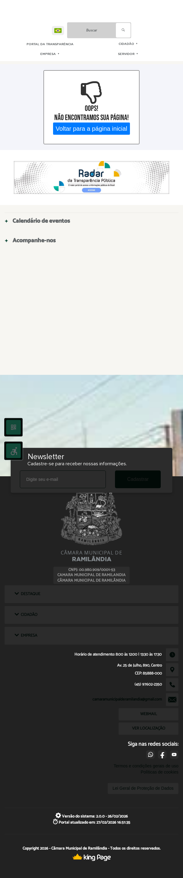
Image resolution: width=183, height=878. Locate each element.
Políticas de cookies (159, 772)
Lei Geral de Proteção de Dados (143, 788)
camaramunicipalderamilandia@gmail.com (127, 699)
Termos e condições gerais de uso (146, 765)
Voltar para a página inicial (91, 128)
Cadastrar (138, 479)
